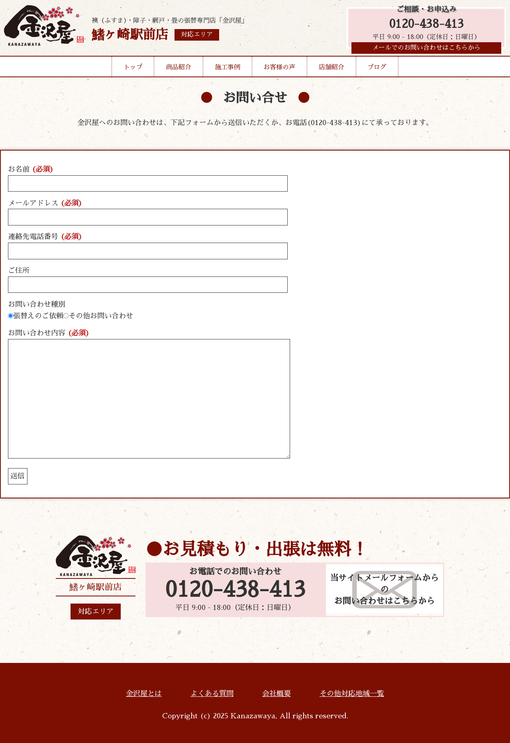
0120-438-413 (426, 25)
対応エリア (96, 611)
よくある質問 (211, 693)
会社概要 (276, 693)
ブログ (376, 69)
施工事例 (227, 69)
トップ (133, 69)
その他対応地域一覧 (352, 693)
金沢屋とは (144, 693)
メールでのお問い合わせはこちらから (426, 50)
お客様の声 (279, 69)
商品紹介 (178, 69)
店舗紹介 (331, 69)
